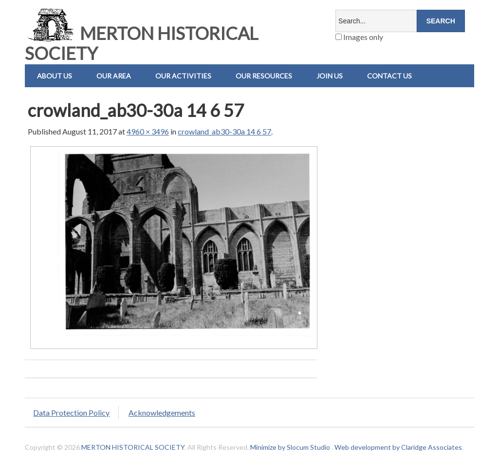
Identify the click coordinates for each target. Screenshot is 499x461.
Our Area (113, 76)
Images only (359, 36)
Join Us (329, 76)
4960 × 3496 (148, 131)
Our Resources (264, 76)
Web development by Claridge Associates (398, 447)
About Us (54, 76)
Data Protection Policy (71, 412)
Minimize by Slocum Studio (290, 447)
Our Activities (183, 76)
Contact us (389, 76)
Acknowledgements (162, 412)
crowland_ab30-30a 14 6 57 (224, 131)
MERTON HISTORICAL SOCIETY (141, 43)
